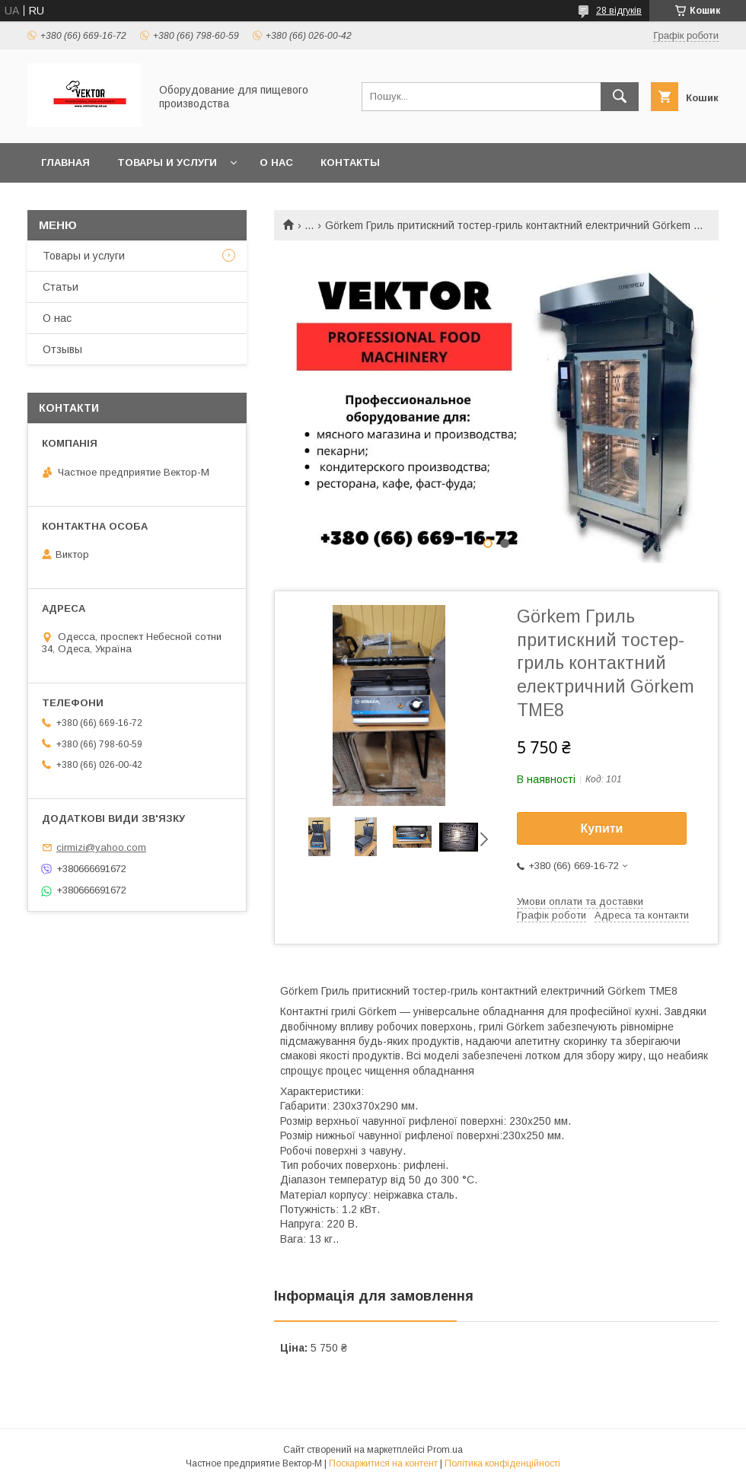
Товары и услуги (167, 162)
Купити (602, 828)
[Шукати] (620, 96)
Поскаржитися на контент (383, 1463)
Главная (65, 162)
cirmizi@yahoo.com (101, 847)
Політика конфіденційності (502, 1463)
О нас (276, 162)
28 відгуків (619, 10)
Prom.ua (445, 1449)
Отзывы (62, 349)
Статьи (60, 287)
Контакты (350, 162)
